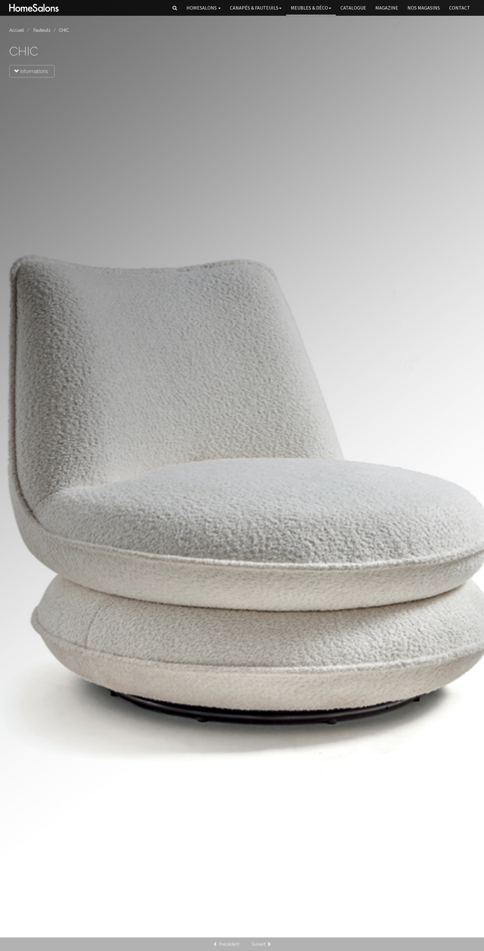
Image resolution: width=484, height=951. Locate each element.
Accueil (16, 30)
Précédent (226, 944)
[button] (175, 7)
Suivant (261, 944)
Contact (459, 8)
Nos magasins (423, 8)
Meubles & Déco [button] (311, 8)
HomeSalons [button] (203, 8)
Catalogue (353, 8)
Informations (31, 71)
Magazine (386, 8)
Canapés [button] (256, 8)
